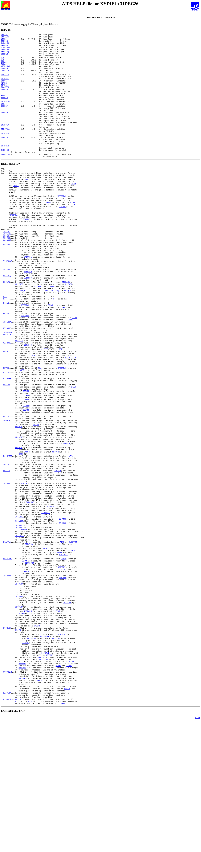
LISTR (18, 747)
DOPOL (4, 90)
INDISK (4, 42)
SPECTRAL (5, 148)
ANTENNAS (5, 73)
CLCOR (72, 236)
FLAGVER (5, 98)
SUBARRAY (5, 78)
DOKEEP (4, 120)
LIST (60, 410)
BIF (2, 62)
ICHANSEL (5, 128)
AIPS (62, 641)
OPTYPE (44, 410)
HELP (67, 420)
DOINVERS (5, 115)
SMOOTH (4, 110)
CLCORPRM (5, 178)
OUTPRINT (5, 168)
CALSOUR (5, 45)
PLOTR (71, 785)
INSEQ (4, 40)
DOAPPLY (5, 143)
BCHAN (4, 68)
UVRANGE (5, 75)
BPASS (16, 214)
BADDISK (5, 173)
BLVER (4, 95)
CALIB (73, 211)
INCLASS (5, 37)
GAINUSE (5, 88)
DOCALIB (5, 83)
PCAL (34, 418)
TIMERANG (5, 50)
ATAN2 (26, 206)
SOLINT (4, 118)
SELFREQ (5, 55)
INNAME (4, 35)
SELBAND (5, 52)
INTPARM (5, 153)
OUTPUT (18, 830)
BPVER (4, 108)
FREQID (4, 57)
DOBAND (4, 100)
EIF (2, 65)
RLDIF (72, 234)
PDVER (4, 93)
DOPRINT (5, 158)
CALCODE (5, 47)
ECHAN (4, 70)
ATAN (71, 538)
